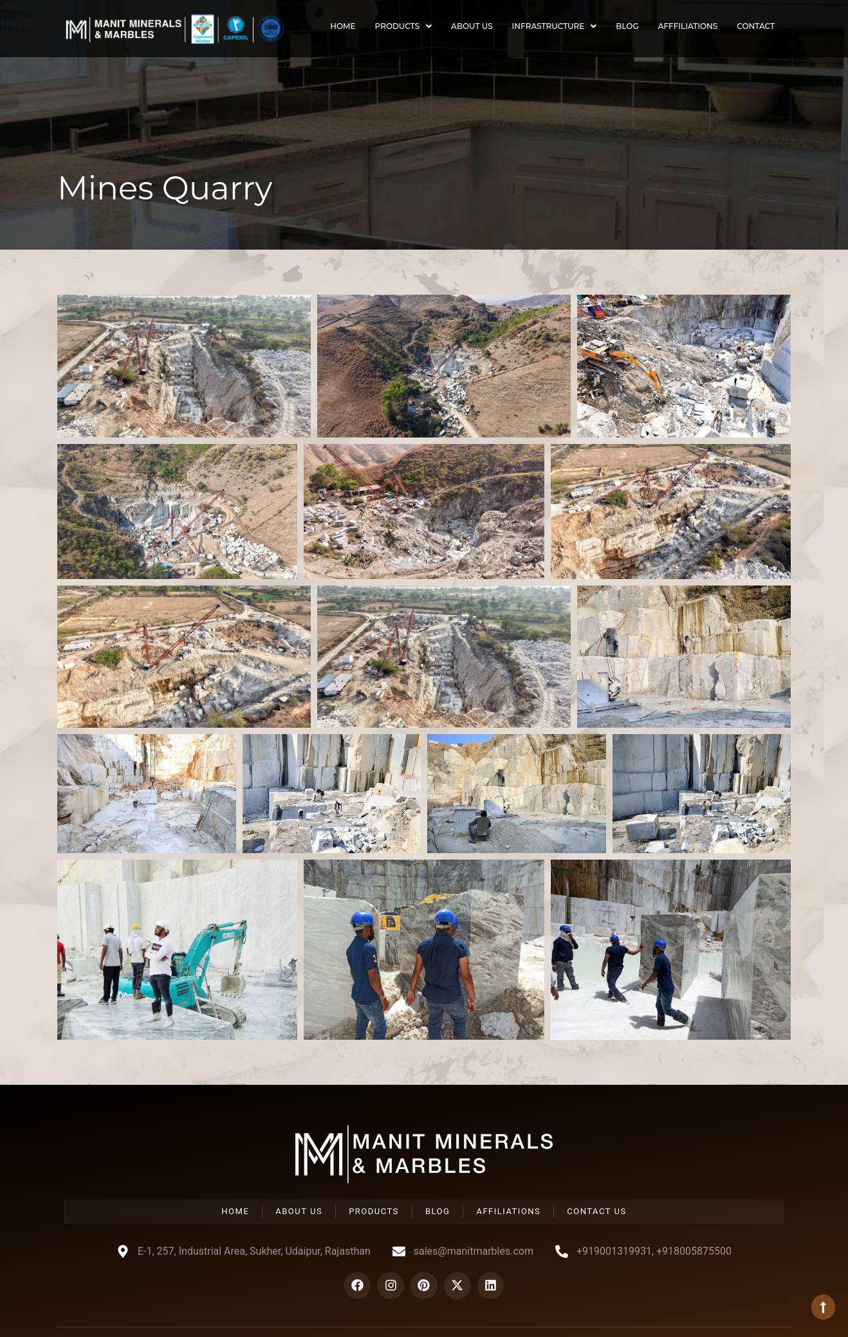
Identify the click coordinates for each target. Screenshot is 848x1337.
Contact (756, 26)
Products (403, 26)
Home (342, 26)
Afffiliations (688, 26)
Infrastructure (554, 26)
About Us (472, 26)
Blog (627, 26)
